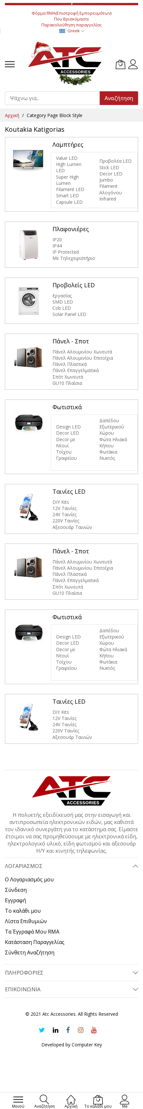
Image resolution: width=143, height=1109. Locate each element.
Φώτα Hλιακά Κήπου (113, 442)
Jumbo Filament (109, 183)
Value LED (67, 158)
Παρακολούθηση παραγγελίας (71, 25)
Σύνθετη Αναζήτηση (29, 952)
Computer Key (87, 1045)
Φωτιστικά (67, 407)
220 (56, 520)
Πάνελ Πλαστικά (69, 364)
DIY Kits (60, 502)
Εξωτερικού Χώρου (111, 430)
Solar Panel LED (69, 314)
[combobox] (55, 98)
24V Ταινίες (64, 514)
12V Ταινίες (64, 508)
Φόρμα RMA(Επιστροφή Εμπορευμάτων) (71, 13)
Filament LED (70, 189)
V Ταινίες (69, 520)
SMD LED (62, 302)
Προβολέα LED (115, 161)
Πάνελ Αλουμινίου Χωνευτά (82, 352)
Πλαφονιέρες (70, 229)
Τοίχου (64, 452)
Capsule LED (69, 202)
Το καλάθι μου (23, 910)
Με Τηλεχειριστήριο (73, 258)
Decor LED (110, 174)
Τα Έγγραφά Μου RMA (32, 931)
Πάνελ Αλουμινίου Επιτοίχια (82, 358)
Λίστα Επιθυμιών (26, 921)
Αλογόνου (110, 192)
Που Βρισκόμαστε (71, 19)
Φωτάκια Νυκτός (108, 455)
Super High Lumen (67, 180)
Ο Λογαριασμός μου (29, 879)
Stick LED (109, 167)
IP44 (57, 246)
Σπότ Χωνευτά (67, 377)
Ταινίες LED (68, 491)
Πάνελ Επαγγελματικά (75, 370)
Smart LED (67, 195)
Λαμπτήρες (67, 144)
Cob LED (61, 308)
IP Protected (65, 252)
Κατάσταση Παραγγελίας (34, 942)
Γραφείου (66, 458)
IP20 (57, 239)
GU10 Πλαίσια (67, 383)
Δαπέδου (109, 420)
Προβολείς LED (73, 285)
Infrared (107, 199)
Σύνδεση (16, 889)
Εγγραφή (15, 900)
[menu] (10, 64)
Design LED (68, 427)
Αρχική (13, 115)
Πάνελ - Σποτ (70, 341)
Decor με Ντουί (65, 442)
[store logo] (66, 64)
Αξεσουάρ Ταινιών (72, 527)
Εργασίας (62, 295)
